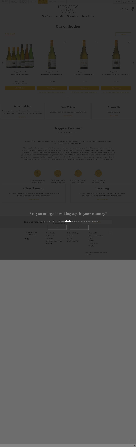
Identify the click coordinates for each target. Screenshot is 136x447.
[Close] (134, 445)
